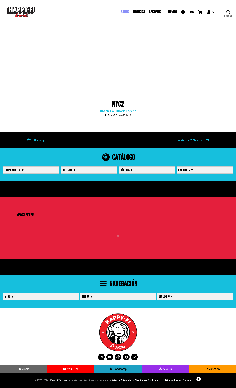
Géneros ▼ (127, 170)
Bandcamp (118, 369)
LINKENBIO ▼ (166, 296)
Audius (165, 369)
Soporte (187, 380)
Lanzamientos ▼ (14, 170)
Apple (23, 369)
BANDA (125, 12)
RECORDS (155, 12)
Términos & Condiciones (147, 380)
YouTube (71, 369)
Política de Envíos (171, 380)
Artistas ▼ (69, 170)
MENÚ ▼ (9, 296)
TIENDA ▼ (87, 296)
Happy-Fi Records (58, 380)
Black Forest (126, 111)
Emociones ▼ (186, 170)
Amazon (212, 369)
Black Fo (107, 111)
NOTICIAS (139, 12)
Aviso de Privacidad (122, 380)
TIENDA (172, 12)
